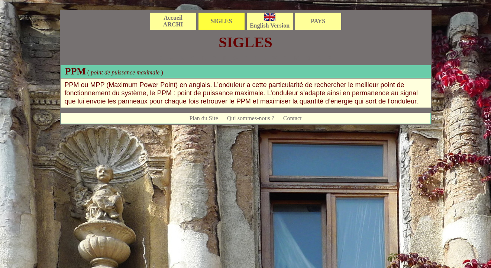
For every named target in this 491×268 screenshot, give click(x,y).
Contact (292, 118)
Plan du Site (203, 118)
